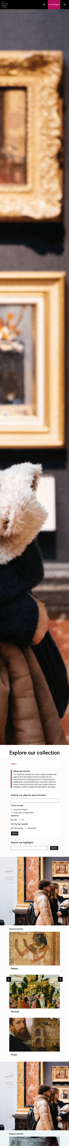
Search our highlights (22, 842)
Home (13, 764)
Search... (54, 848)
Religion (14, 968)
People (14, 1054)
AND (15, 820)
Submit (14, 833)
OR (23, 820)
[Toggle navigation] (64, 4)
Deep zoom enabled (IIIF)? (24, 813)
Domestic (15, 1011)
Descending (18, 828)
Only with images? (21, 810)
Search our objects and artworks (28, 795)
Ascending (32, 828)
